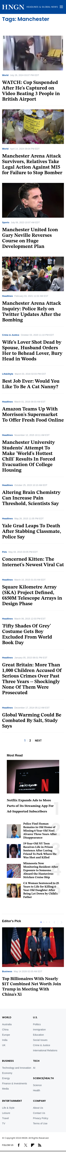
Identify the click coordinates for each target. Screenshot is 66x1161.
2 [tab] (43, 922)
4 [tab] (49, 922)
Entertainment (12, 1101)
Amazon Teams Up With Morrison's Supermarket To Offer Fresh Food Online (33, 415)
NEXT (38, 740)
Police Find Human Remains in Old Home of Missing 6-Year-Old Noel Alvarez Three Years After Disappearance (40, 831)
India (4, 1040)
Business (7, 971)
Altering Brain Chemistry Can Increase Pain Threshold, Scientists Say (31, 498)
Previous (54, 922)
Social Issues (40, 1040)
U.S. (35, 1017)
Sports (5, 222)
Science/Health (43, 1078)
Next (61, 922)
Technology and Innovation (16, 1067)
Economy (7, 1073)
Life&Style (7, 374)
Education (38, 1034)
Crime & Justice (10, 335)
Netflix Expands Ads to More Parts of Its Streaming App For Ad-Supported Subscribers (30, 806)
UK (3, 1045)
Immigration (39, 1029)
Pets (4, 552)
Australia (7, 1024)
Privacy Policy (40, 1118)
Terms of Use (40, 1123)
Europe (6, 1034)
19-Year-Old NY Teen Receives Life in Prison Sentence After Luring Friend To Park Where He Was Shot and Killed (39, 850)
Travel (5, 1118)
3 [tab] (46, 922)
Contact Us (39, 1113)
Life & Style (8, 1107)
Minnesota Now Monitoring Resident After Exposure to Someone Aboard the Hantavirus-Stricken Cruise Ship (40, 870)
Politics (37, 1024)
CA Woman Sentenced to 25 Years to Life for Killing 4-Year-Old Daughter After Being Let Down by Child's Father (41, 890)
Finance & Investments (14, 1083)
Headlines (7, 296)
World (5, 75)
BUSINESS (8, 1061)
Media (5, 1088)
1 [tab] (41, 922)
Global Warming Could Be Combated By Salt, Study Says (31, 721)
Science (37, 1085)
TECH (36, 1061)
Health (36, 1090)
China (5, 1029)
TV (3, 1123)
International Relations (45, 1050)
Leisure (6, 1113)
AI (34, 1067)
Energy (6, 1078)
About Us (38, 1107)
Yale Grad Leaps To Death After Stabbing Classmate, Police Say (31, 532)
